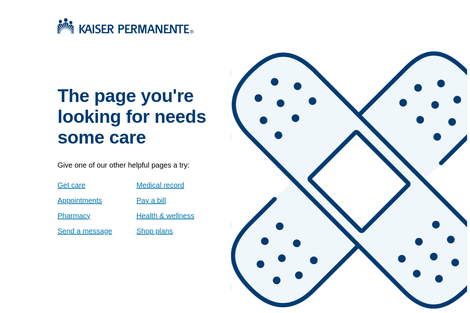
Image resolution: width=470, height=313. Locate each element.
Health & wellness (165, 216)
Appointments (80, 200)
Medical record (160, 185)
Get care (72, 185)
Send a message (85, 231)
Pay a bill (151, 200)
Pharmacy (74, 216)
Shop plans (155, 231)
